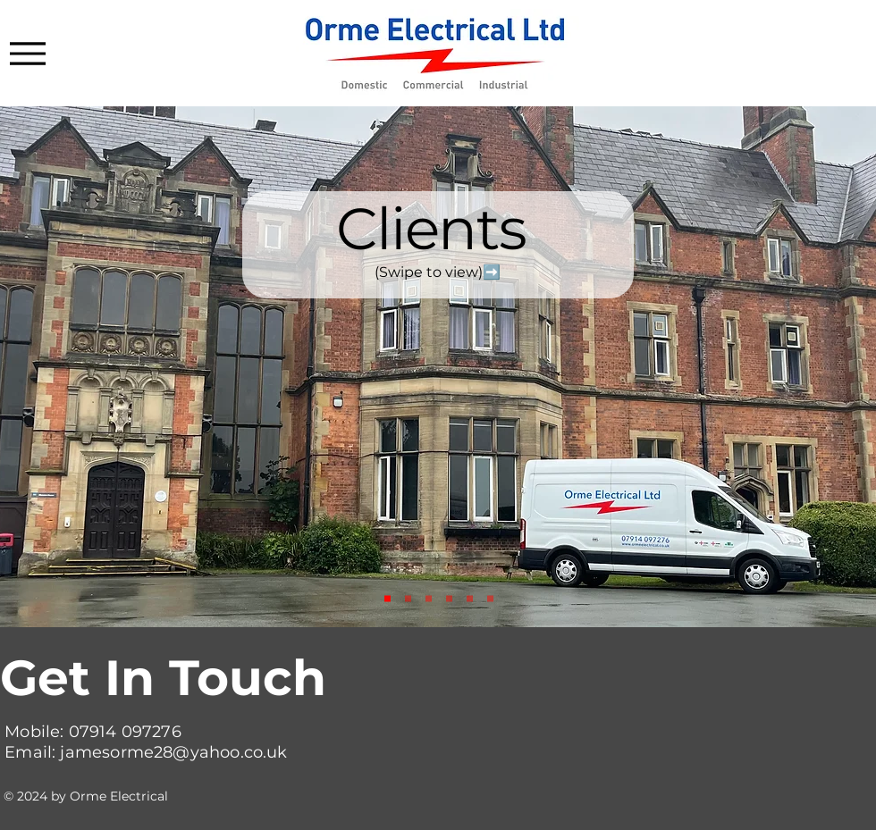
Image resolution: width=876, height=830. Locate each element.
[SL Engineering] (428, 599)
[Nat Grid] (470, 599)
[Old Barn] (449, 599)
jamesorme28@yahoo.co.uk (173, 752)
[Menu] (27, 53)
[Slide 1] (387, 599)
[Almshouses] (490, 599)
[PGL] (408, 599)
